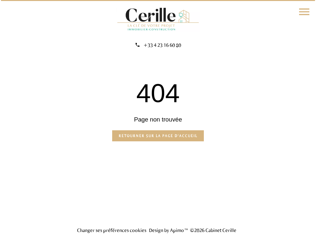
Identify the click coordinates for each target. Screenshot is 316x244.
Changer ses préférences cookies (111, 230)
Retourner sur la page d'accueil (158, 136)
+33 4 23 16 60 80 (162, 45)
